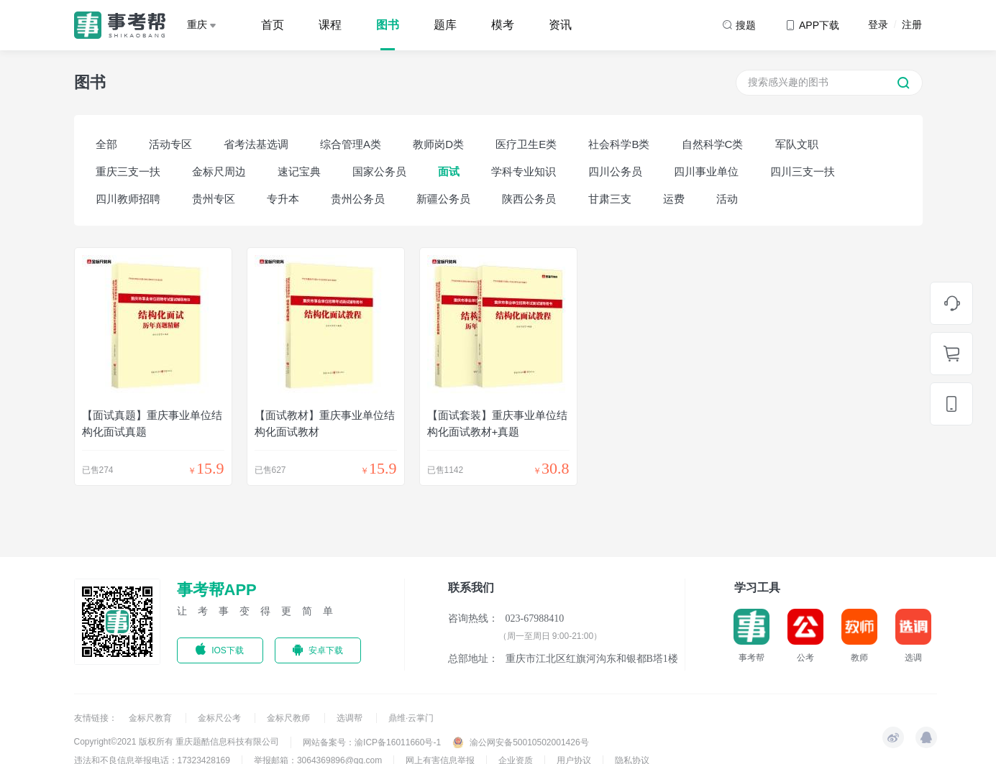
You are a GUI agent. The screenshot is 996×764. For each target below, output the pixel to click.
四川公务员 (615, 171)
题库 (445, 25)
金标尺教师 (289, 718)
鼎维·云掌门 (411, 718)
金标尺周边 (219, 171)
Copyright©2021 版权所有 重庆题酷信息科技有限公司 (177, 742)
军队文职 (796, 144)
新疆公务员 (443, 198)
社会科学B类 (618, 144)
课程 (330, 25)
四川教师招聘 (128, 198)
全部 (106, 144)
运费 (674, 198)
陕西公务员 (529, 198)
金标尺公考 (220, 718)
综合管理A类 (350, 144)
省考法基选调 (256, 144)
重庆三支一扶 (128, 171)
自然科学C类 (713, 144)
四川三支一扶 (802, 171)
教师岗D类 (438, 144)
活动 (727, 198)
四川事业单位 (706, 171)
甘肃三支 (609, 198)
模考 (502, 25)
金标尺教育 (151, 718)
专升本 (283, 198)
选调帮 (351, 718)
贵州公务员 (358, 198)
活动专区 (170, 144)
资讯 (560, 25)
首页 (272, 25)
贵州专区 (213, 198)
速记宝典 (299, 171)
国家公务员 (379, 171)
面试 (449, 171)
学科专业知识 (523, 171)
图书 (387, 25)
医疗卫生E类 (526, 144)
